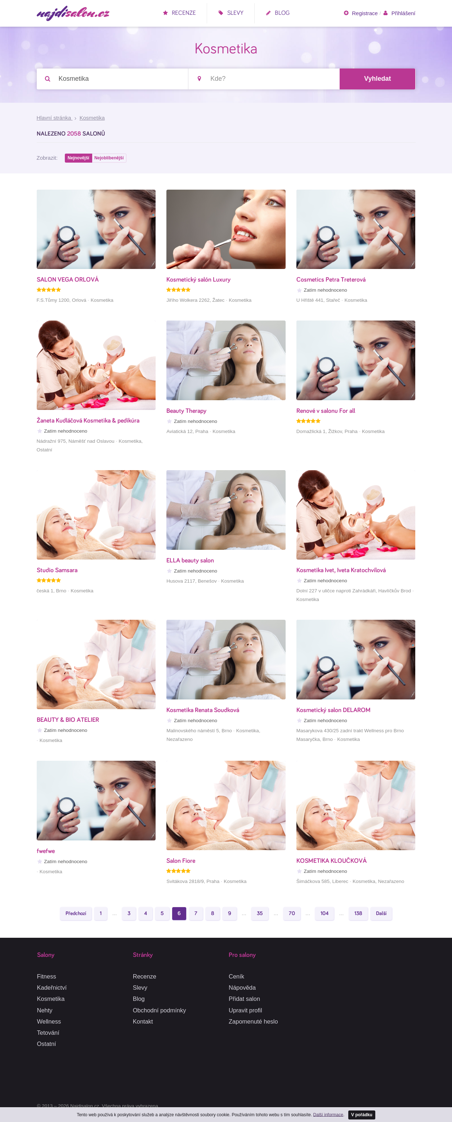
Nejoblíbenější (110, 159)
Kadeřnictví (52, 987)
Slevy (230, 13)
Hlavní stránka (55, 118)
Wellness (49, 1021)
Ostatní (46, 1044)
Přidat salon (244, 999)
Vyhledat (377, 79)
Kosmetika (51, 999)
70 (292, 915)
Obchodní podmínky (159, 1010)
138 (358, 915)
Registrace (360, 13)
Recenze (179, 13)
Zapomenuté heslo (253, 1021)
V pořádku (361, 1114)
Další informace (328, 1114)
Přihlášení (398, 13)
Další (381, 915)
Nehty (45, 1010)
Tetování (48, 1032)
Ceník (236, 976)
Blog (277, 13)
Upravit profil (245, 1010)
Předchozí (76, 915)
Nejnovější (79, 159)
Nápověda (242, 987)
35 (260, 915)
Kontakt (143, 1021)
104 (324, 915)
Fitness (46, 976)
